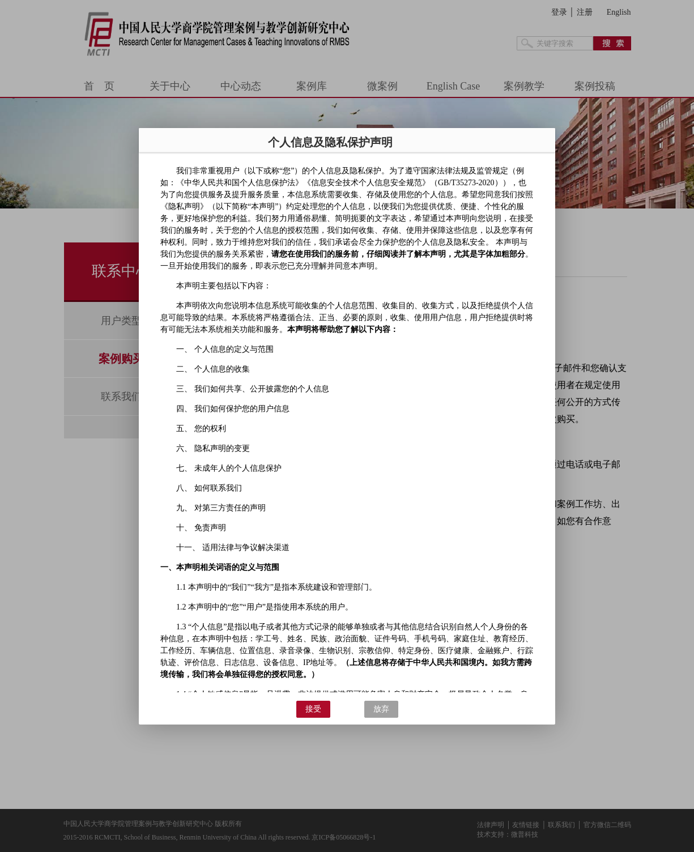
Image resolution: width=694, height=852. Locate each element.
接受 (313, 709)
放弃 (381, 709)
